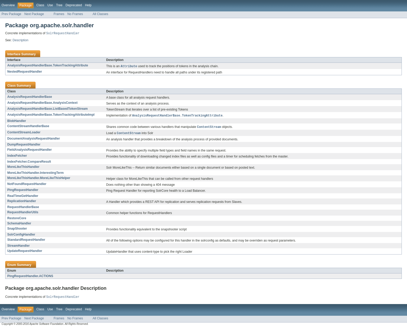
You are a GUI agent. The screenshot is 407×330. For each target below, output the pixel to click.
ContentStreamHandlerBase (28, 127)
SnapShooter (17, 230)
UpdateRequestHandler (24, 252)
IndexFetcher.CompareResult (29, 163)
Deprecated (74, 5)
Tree (59, 5)
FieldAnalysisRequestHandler (29, 151)
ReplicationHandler (21, 202)
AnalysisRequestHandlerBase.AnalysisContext (42, 103)
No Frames (75, 14)
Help (88, 5)
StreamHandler (18, 247)
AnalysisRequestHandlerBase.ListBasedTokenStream (47, 109)
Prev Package (11, 14)
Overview (8, 5)
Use (50, 5)
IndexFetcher (17, 157)
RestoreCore (16, 219)
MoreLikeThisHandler (23, 168)
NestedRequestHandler (24, 72)
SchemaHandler (19, 224)
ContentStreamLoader (23, 133)
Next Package (34, 14)
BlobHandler (16, 121)
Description (20, 40)
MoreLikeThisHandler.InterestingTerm (35, 174)
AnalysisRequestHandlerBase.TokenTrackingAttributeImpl (50, 115)
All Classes (100, 14)
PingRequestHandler (22, 191)
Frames (58, 14)
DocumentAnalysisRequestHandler (33, 140)
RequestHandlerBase (23, 208)
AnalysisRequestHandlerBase (29, 97)
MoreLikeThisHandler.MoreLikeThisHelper (38, 179)
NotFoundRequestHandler (26, 185)
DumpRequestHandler (23, 146)
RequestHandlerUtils (22, 213)
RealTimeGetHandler (22, 197)
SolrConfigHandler (21, 236)
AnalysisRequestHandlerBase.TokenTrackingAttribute (47, 65)
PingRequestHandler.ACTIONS (30, 277)
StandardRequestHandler (26, 241)
